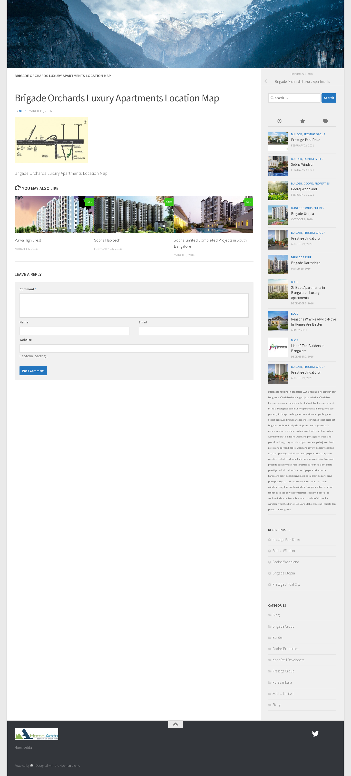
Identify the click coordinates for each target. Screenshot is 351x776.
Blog (294, 282)
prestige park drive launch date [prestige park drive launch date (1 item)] (315, 464)
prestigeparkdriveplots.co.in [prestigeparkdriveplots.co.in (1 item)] (295, 475)
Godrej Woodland (304, 189)
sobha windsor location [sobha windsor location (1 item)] (294, 492)
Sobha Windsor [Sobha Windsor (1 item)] (311, 481)
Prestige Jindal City (306, 238)
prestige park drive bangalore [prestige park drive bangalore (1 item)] (316, 453)
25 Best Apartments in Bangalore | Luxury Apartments (308, 292)
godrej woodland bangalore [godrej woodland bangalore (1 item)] (310, 431)
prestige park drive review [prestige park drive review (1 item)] (288, 481)
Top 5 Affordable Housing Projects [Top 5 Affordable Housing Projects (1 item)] (313, 503)
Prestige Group (314, 134)
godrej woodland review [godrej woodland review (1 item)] (302, 447)
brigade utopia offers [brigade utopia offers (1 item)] (297, 419)
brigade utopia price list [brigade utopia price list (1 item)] (322, 419)
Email (143, 322)
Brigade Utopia (302, 213)
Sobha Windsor (302, 164)
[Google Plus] (324, 733)
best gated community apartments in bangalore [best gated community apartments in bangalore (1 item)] (303, 408)
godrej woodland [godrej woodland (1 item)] (286, 431)
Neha (23, 111)
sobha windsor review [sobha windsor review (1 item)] (280, 498)
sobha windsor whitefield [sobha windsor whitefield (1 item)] (307, 498)
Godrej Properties (317, 183)
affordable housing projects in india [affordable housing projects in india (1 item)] (299, 397)
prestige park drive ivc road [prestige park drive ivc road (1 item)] (283, 464)
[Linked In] (333, 733)
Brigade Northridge (306, 263)
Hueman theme (70, 766)
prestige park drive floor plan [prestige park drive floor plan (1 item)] (318, 459)
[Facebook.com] (306, 733)
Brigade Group (301, 208)
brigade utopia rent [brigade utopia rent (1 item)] (278, 425)
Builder (296, 134)
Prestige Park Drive (305, 139)
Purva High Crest (28, 240)
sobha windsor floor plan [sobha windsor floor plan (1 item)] (302, 487)
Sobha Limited (313, 159)
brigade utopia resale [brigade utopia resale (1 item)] (301, 425)
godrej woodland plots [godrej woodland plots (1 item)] (301, 436)
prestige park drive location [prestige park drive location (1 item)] (283, 470)
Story (277, 704)
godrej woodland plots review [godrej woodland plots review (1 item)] (299, 442)
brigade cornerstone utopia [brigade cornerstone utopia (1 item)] (307, 414)
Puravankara (282, 682)
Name (24, 322)
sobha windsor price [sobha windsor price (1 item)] (318, 492)
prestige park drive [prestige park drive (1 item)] (288, 453)
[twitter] (315, 733)
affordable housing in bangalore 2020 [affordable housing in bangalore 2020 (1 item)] (288, 391)
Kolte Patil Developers (288, 660)
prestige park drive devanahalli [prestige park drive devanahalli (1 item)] (285, 459)
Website (26, 340)
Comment (28, 289)
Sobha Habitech (107, 240)
